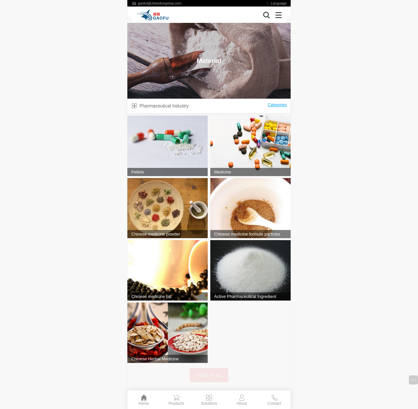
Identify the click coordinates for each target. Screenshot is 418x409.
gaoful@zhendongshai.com (159, 3)
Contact (274, 403)
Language (279, 3)
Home (143, 403)
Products (176, 403)
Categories (277, 105)
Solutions (209, 403)
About (241, 403)
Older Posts (209, 375)
